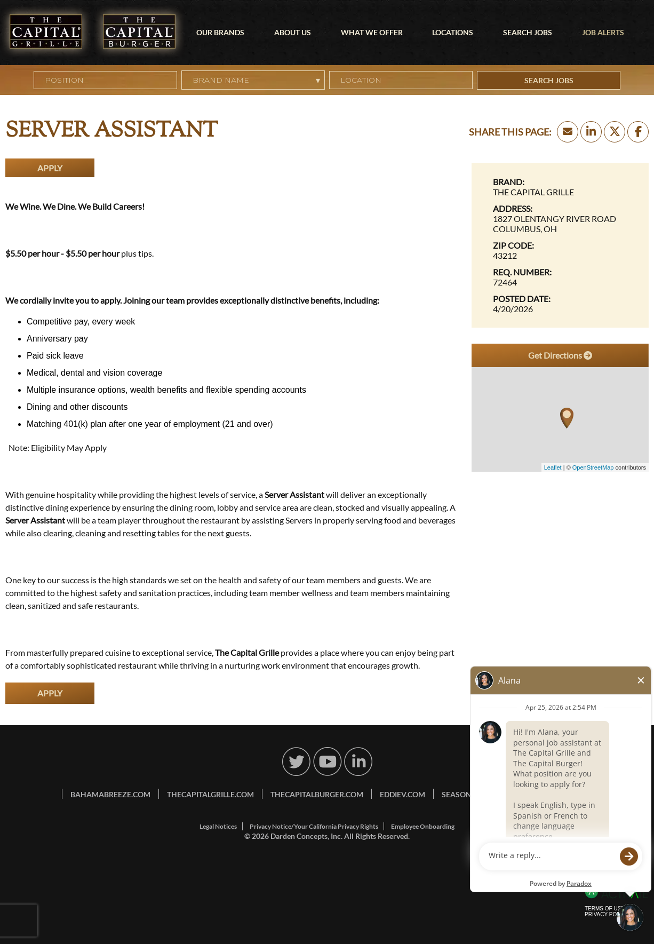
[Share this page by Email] (567, 131)
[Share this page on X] (614, 131)
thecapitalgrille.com (210, 794)
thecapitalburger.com (316, 794)
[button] (465, 80)
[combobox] (401, 80)
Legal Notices (218, 826)
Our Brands (220, 32)
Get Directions (560, 355)
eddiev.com (402, 794)
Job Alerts (603, 32)
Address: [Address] (512, 208)
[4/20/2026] (560, 309)
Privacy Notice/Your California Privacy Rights (314, 826)
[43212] (560, 255)
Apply (49, 168)
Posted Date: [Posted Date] (522, 298)
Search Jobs (527, 32)
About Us (292, 32)
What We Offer (372, 32)
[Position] (105, 80)
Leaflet (553, 467)
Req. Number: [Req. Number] (522, 272)
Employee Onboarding (422, 826)
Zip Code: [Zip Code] (513, 245)
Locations (452, 32)
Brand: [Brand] (508, 182)
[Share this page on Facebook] (638, 131)
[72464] (560, 282)
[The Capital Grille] (560, 192)
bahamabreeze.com (110, 794)
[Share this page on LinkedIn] (591, 131)
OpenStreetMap (593, 467)
